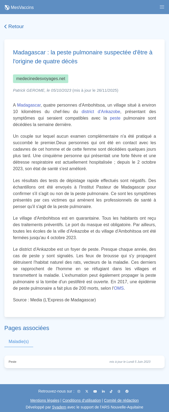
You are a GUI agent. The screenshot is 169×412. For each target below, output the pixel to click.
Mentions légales (44, 400)
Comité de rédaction (121, 400)
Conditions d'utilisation (81, 400)
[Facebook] (127, 391)
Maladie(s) (19, 341)
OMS (119, 288)
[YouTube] (95, 391)
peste (115, 118)
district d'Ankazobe (101, 111)
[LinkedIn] (104, 391)
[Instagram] (79, 391)
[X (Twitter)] (87, 391)
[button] (162, 7)
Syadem (59, 407)
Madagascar (28, 105)
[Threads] (119, 391)
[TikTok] (112, 391)
